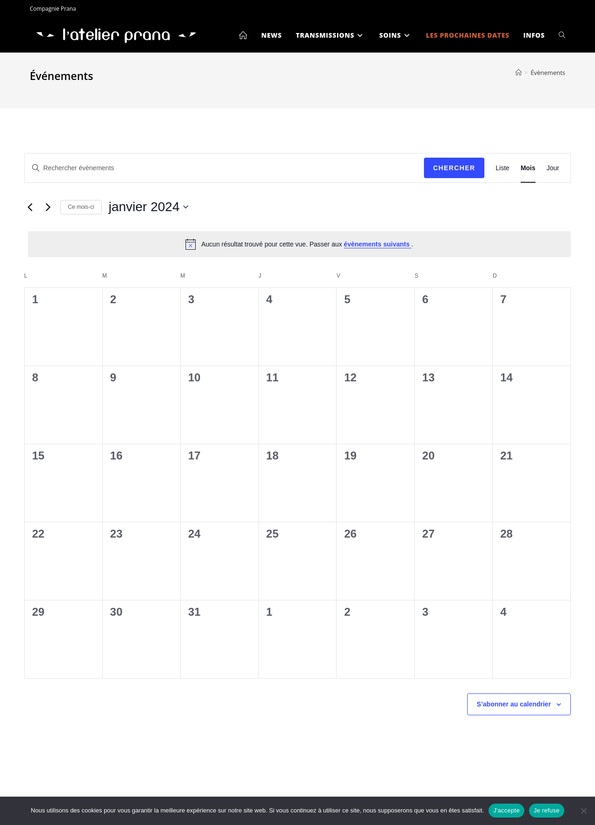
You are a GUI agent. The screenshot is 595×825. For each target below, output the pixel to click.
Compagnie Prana (53, 9)
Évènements (548, 72)
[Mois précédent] (29, 207)
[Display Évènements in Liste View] (502, 168)
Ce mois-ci (81, 207)
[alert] (299, 244)
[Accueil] (519, 72)
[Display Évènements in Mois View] (528, 168)
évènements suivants (378, 244)
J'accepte (506, 810)
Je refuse (547, 810)
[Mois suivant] (47, 207)
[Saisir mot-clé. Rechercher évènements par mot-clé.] (224, 168)
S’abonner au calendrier (514, 704)
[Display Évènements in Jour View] (553, 168)
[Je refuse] (583, 810)
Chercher (454, 168)
